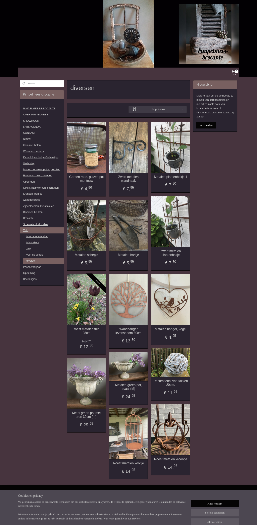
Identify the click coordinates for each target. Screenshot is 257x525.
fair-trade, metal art (37, 236)
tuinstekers (32, 242)
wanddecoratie (31, 199)
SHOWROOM (31, 120)
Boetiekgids (30, 278)
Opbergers (29, 181)
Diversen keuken (33, 212)
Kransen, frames (32, 193)
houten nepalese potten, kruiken (41, 169)
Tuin (25, 230)
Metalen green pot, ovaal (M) (128, 386)
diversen (31, 260)
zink (28, 248)
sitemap (120, 517)
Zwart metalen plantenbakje (170, 253)
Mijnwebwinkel (171, 517)
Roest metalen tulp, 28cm (86, 331)
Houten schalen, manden (37, 175)
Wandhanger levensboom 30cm (128, 331)
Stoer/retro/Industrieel (35, 224)
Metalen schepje (86, 255)
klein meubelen (32, 145)
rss (127, 517)
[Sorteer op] (158, 109)
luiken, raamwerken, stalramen (41, 187)
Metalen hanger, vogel (170, 329)
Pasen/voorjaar (32, 266)
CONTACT (29, 132)
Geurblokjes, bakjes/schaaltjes (40, 157)
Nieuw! (27, 138)
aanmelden (206, 125)
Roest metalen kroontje (170, 459)
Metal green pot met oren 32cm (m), (86, 414)
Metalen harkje (128, 255)
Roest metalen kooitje (128, 463)
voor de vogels (34, 254)
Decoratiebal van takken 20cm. (170, 382)
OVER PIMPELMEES (35, 114)
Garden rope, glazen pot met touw (86, 178)
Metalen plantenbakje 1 (170, 177)
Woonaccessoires (33, 151)
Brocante (28, 218)
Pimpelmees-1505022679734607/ (34, 495)
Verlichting (29, 163)
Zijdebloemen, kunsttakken (38, 206)
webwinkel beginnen (140, 517)
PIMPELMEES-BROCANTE (39, 108)
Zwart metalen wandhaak (128, 178)
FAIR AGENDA (32, 126)
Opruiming (29, 272)
